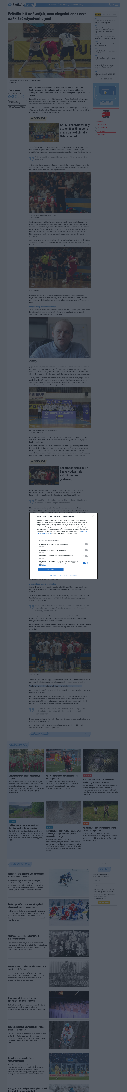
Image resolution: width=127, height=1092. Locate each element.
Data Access (63, 575)
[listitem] (63, 540)
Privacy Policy (73, 575)
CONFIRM (50, 569)
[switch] (85, 544)
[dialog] (63, 546)
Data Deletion (53, 575)
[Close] (94, 516)
